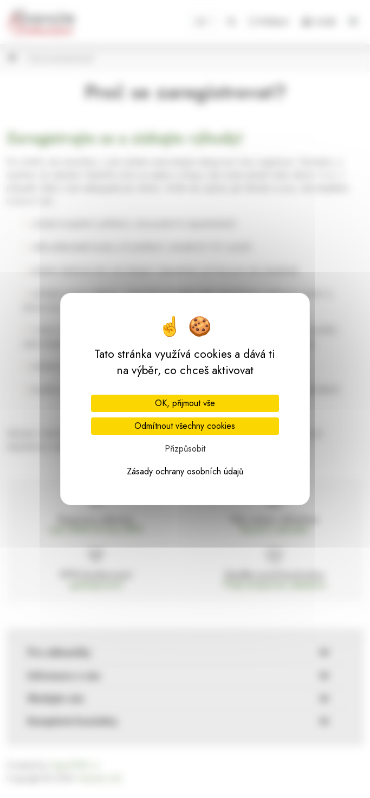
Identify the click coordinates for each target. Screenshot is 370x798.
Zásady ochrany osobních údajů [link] (185, 471)
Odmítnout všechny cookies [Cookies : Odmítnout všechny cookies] (184, 426)
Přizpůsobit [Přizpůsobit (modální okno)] (185, 448)
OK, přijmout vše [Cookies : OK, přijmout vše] (185, 403)
